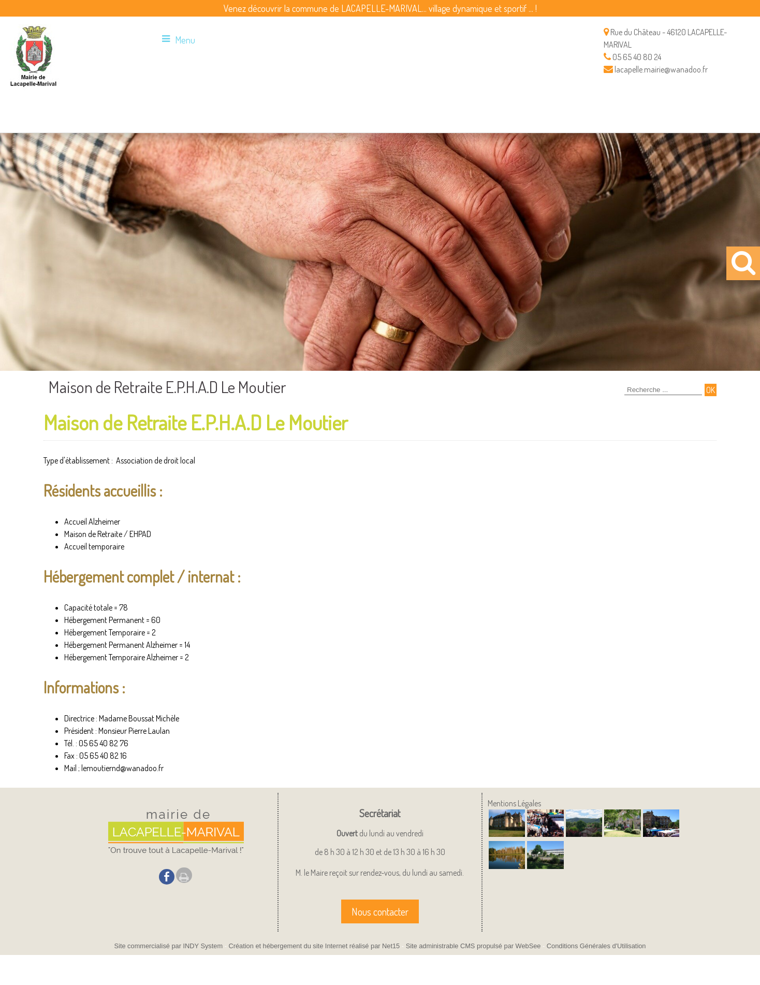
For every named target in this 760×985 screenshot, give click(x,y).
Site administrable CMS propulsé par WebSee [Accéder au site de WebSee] (473, 946)
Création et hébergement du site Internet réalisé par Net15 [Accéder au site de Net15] (314, 946)
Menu (185, 40)
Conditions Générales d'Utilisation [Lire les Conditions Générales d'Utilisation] (596, 946)
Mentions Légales (514, 803)
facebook (166, 876)
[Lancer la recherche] (711, 390)
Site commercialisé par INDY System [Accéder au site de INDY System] (168, 946)
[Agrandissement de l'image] (507, 834)
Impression (184, 875)
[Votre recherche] (663, 390)
